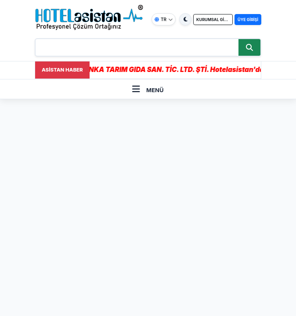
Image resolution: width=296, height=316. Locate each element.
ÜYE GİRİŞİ (248, 19)
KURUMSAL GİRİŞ (213, 19)
